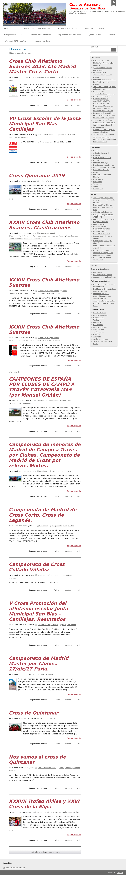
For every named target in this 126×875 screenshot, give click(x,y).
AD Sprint (97, 337)
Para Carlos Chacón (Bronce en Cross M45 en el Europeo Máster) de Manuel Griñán (104, 115)
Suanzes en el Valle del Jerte (104, 277)
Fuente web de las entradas (21, 53)
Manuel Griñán (29, 403)
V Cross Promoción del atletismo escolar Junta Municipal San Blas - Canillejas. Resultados (38, 611)
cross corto (46, 236)
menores (60, 471)
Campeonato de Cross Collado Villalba (37, 567)
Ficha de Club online (101, 170)
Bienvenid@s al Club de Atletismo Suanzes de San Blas (103, 207)
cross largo (13, 403)
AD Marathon (98, 329)
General (96, 151)
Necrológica (98, 179)
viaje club (12, 770)
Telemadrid (37, 239)
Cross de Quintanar (33, 713)
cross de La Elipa (61, 812)
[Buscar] (101, 50)
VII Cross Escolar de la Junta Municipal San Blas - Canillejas (45, 124)
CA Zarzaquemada (100, 339)
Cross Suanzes (72, 236)
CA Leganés (98, 325)
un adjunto (15, 372)
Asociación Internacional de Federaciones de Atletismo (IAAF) (104, 303)
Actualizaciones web (101, 153)
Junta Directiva (99, 224)
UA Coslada (97, 320)
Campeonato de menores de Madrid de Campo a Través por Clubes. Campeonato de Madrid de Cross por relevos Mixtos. (45, 455)
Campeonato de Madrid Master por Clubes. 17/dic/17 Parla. (38, 664)
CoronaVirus (98, 189)
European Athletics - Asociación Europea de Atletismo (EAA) (102, 296)
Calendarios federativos (102, 212)
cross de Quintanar (72, 768)
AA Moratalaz (98, 332)
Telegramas (97, 184)
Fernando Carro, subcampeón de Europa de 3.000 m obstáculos (104, 129)
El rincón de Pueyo (100, 163)
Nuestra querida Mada (102, 96)
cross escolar (70, 135)
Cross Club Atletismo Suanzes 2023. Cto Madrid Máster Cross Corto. (42, 66)
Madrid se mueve (16, 239)
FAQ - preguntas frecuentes (104, 167)
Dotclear (120, 873)
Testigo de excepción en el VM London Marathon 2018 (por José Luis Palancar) (104, 122)
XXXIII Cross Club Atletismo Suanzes (44, 282)
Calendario (97, 155)
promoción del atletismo (18, 137)
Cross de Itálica (99, 91)
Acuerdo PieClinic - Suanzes (104, 94)
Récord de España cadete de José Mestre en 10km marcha (104, 82)
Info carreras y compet (47, 135)
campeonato (57, 526)
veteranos (56, 340)
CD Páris (96, 334)
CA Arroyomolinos (100, 315)
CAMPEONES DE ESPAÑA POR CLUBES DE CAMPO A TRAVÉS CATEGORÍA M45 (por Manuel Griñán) (41, 387)
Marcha (96, 177)
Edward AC (97, 322)
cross (11, 80)
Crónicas (40, 400)
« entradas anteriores (38, 852)
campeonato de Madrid (20, 340)
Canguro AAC (98, 318)
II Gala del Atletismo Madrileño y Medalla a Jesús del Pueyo (104, 63)
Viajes (42, 181)
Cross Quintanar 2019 (36, 175)
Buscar (94, 47)
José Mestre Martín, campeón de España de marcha (102, 75)
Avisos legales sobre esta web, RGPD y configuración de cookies (104, 200)
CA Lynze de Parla (100, 327)
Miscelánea (97, 272)
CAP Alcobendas (99, 313)
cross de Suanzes (58, 236)
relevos (68, 471)
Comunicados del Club (47, 768)
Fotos (95, 172)
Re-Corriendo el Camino (102, 275)
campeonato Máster (72, 77)
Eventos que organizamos (49, 77)
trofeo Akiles (74, 812)
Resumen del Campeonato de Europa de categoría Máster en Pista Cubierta (103, 108)
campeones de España (57, 400)
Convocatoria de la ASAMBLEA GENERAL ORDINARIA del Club (101, 101)
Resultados (28, 239)
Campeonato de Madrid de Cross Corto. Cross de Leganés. (42, 515)
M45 (20, 403)
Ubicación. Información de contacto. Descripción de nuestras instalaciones (103, 252)
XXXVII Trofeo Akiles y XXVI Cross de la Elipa (44, 804)
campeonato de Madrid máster (23, 236)
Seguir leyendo (74, 100)
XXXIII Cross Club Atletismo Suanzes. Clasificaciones (44, 225)
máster (48, 340)
